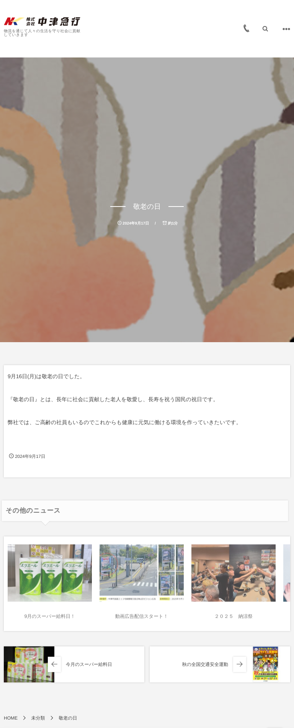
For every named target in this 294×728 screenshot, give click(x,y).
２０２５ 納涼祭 (233, 618)
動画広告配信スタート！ (141, 618)
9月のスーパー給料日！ (49, 618)
